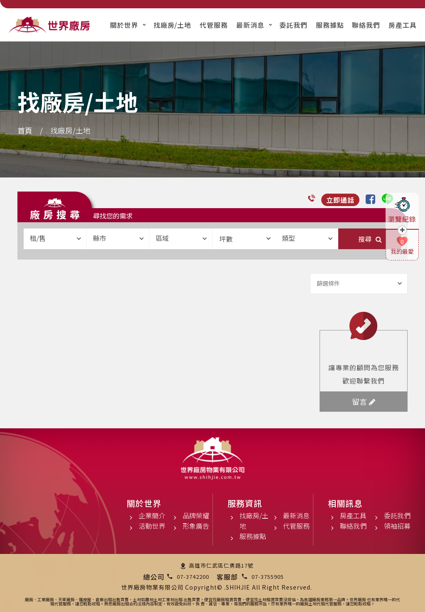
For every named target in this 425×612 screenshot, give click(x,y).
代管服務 (214, 25)
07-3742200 (193, 576)
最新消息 (250, 25)
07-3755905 (268, 576)
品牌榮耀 (196, 515)
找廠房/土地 (173, 25)
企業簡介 (152, 515)
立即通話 (340, 200)
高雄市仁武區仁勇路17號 (221, 565)
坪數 (245, 239)
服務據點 (330, 25)
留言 (363, 401)
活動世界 (152, 526)
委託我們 (293, 25)
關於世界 (124, 25)
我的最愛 (402, 251)
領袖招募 (397, 526)
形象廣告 (196, 526)
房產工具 (402, 25)
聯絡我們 (366, 25)
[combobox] (55, 238)
